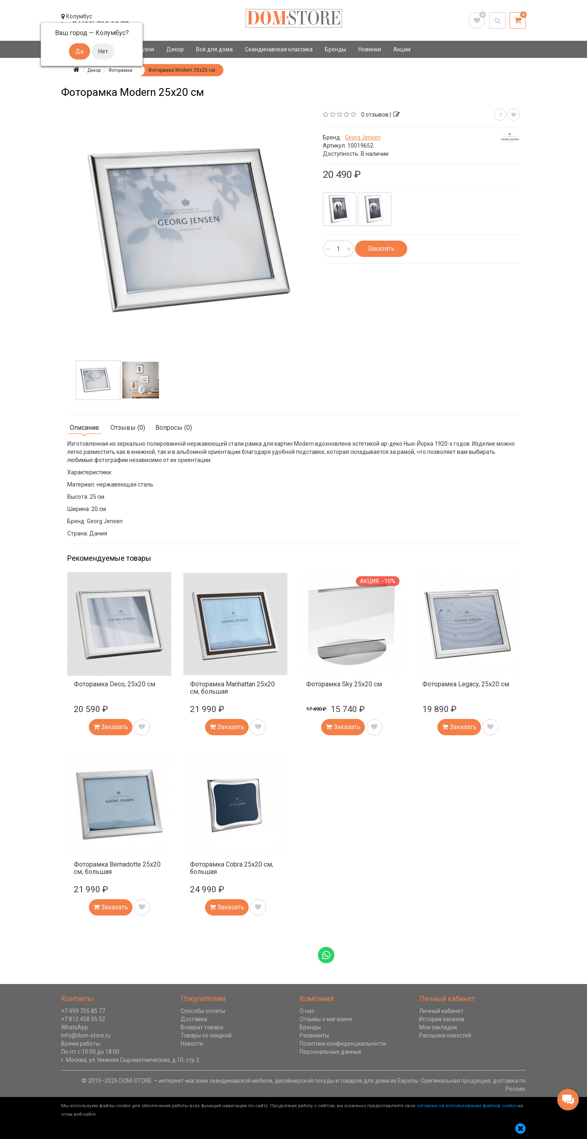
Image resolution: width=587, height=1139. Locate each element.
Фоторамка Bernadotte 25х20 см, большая (117, 868)
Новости (192, 1043)
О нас (307, 1011)
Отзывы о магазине (326, 1019)
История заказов (441, 1019)
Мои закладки (438, 1027)
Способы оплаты (203, 1011)
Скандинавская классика (279, 49)
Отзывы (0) (127, 427)
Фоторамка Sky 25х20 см (344, 684)
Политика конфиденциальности (343, 1043)
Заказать (381, 248)
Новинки (369, 49)
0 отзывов (374, 114)
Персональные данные (331, 1051)
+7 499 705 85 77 (83, 1011)
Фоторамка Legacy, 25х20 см (465, 684)
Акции (401, 49)
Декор (175, 49)
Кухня (146, 49)
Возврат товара (202, 1027)
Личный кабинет (441, 1011)
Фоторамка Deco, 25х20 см (114, 684)
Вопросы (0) (173, 427)
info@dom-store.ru (85, 1035)
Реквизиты (314, 1035)
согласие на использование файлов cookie (466, 1105)
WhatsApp (74, 1027)
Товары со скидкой (206, 1035)
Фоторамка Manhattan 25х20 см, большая (232, 687)
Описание (84, 427)
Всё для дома (214, 49)
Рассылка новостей (445, 1035)
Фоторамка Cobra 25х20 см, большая (231, 868)
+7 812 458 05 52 (83, 1019)
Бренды (335, 49)
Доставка (194, 1019)
